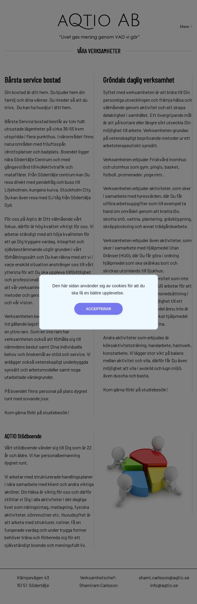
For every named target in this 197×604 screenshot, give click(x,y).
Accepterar (98, 309)
